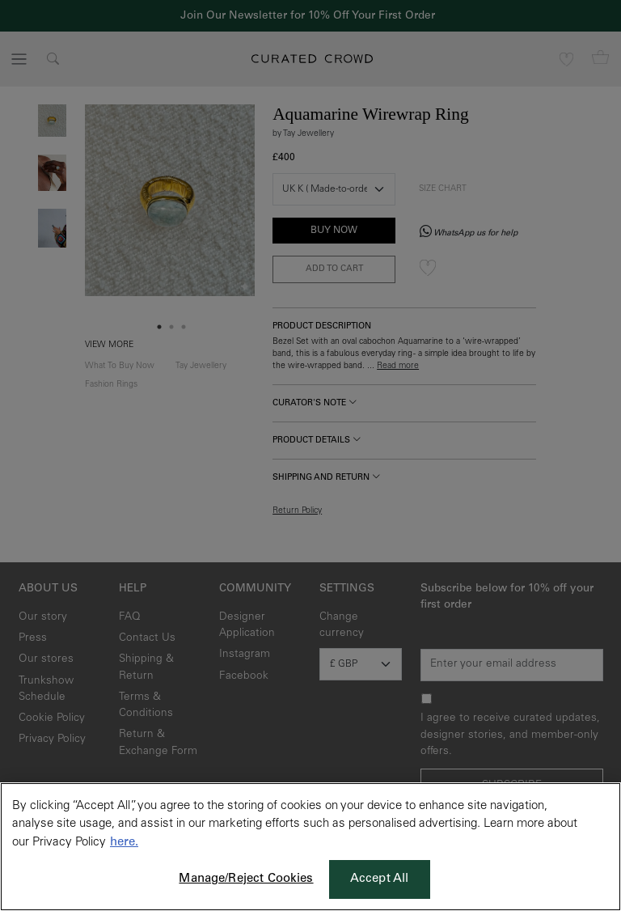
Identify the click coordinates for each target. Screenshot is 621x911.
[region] (310, 846)
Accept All (379, 879)
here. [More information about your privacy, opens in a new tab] (124, 843)
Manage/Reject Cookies (246, 879)
